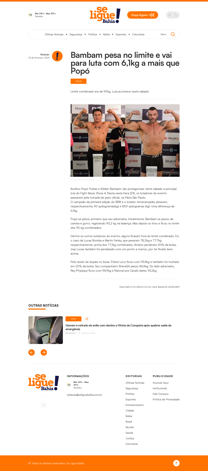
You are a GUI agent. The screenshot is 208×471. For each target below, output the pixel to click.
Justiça (130, 438)
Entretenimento (135, 405)
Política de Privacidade (166, 399)
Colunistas (138, 34)
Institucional (160, 388)
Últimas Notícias (54, 34)
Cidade (130, 410)
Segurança (76, 34)
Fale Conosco (160, 393)
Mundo (130, 427)
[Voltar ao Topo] (176, 463)
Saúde (129, 432)
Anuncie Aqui (160, 382)
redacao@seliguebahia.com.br (84, 394)
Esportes (121, 34)
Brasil (129, 421)
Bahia (106, 34)
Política (92, 34)
